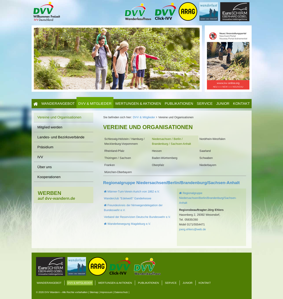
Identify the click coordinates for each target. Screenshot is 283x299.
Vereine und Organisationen (59, 117)
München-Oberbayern (118, 172)
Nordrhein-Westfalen (212, 139)
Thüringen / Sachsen (117, 158)
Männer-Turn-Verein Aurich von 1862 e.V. (132, 191)
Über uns (44, 167)
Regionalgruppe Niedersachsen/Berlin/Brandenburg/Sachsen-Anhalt (171, 182)
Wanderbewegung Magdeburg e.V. (127, 223)
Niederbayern (207, 165)
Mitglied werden (49, 127)
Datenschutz (121, 292)
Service (205, 103)
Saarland (205, 150)
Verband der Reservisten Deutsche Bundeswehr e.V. (137, 217)
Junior (222, 103)
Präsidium (45, 147)
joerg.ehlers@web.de (192, 229)
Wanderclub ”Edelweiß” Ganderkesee (127, 198)
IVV (40, 157)
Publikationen (179, 103)
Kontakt (241, 103)
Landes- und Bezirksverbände (60, 137)
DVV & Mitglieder (95, 103)
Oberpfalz (158, 165)
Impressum (106, 292)
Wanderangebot (58, 103)
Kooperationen (49, 177)
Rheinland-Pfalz (114, 150)
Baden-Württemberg (164, 158)
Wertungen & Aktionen (138, 103)
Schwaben (206, 158)
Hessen (157, 150)
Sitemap (94, 292)
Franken (109, 165)
